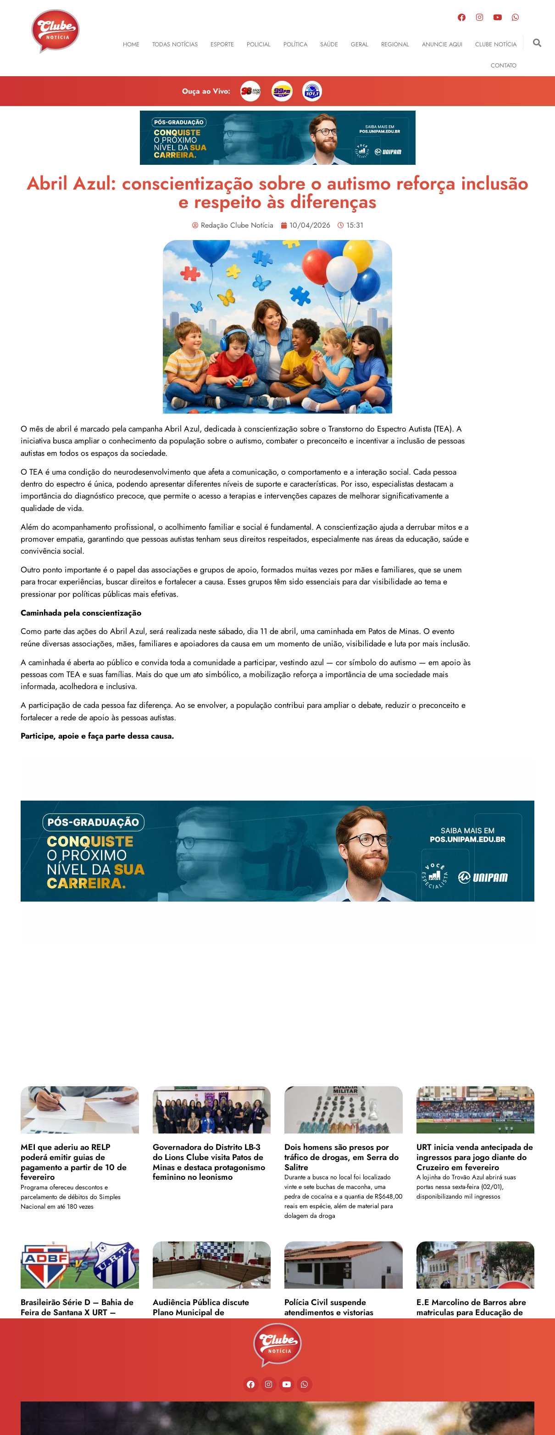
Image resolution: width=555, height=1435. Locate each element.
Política (295, 44)
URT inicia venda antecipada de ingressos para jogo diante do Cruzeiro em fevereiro (474, 1276)
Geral (359, 44)
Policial (259, 44)
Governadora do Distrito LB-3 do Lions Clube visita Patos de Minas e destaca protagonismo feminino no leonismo (209, 1281)
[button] (537, 42)
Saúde (329, 44)
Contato (503, 65)
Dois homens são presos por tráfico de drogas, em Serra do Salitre (341, 1276)
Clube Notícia (495, 44)
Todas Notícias (175, 44)
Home (131, 44)
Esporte (222, 44)
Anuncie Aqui (442, 44)
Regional (395, 44)
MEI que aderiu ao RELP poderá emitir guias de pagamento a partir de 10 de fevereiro (74, 1281)
